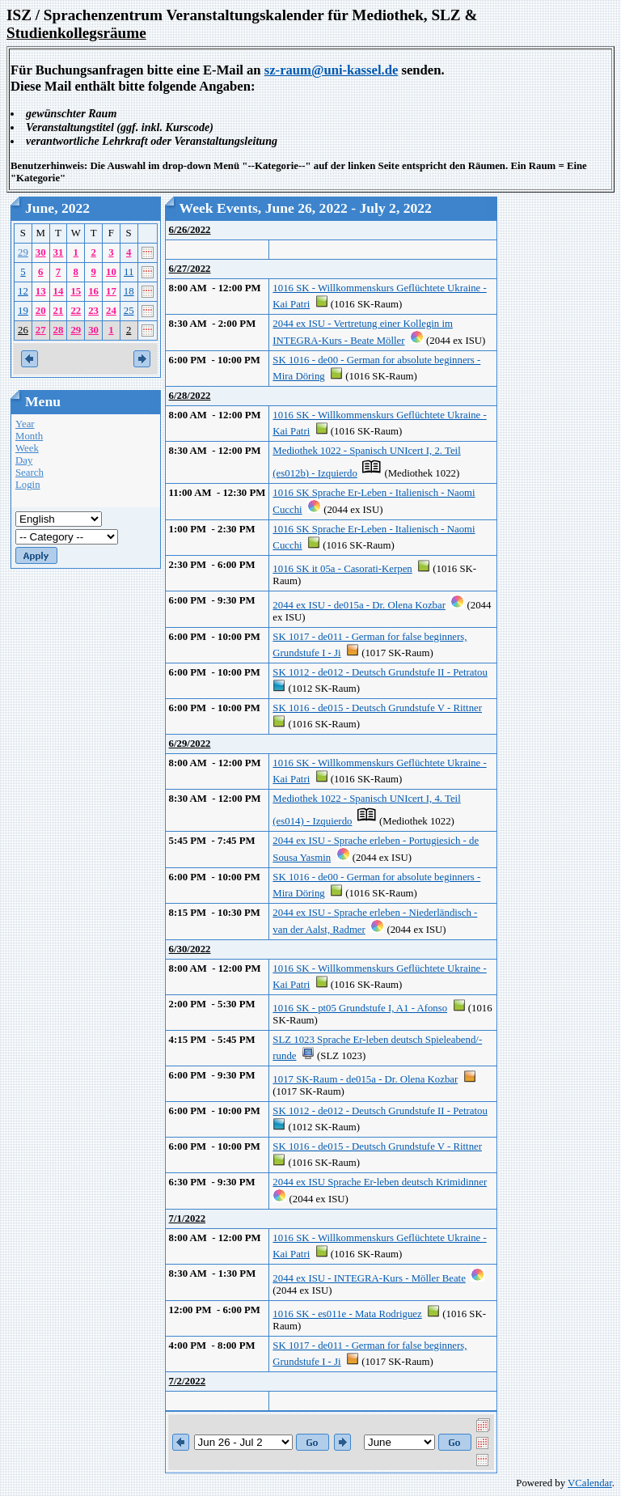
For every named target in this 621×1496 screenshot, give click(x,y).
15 (75, 291)
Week (27, 448)
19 (23, 310)
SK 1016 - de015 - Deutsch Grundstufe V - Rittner (377, 708)
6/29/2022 (190, 743)
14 (58, 291)
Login (27, 484)
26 (23, 330)
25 (129, 310)
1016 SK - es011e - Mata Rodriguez (346, 1314)
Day (23, 460)
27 (41, 330)
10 (111, 272)
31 (58, 252)
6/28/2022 (190, 395)
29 (23, 252)
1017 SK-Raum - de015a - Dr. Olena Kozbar (365, 1079)
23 (93, 310)
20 (41, 310)
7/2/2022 (187, 1381)
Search (29, 472)
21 (58, 310)
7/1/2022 (187, 1218)
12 (23, 291)
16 (93, 291)
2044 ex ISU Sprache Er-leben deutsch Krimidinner (379, 1182)
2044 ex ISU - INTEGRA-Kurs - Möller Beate (368, 1278)
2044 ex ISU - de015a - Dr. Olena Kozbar (359, 605)
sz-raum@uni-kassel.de (331, 70)
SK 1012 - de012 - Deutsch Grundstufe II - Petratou (379, 672)
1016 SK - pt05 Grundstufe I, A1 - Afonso (359, 1008)
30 (41, 252)
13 (41, 291)
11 (128, 272)
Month (29, 436)
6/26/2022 (190, 229)
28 (58, 330)
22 (75, 310)
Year (25, 424)
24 (111, 310)
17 (111, 291)
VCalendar (590, 1483)
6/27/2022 (190, 268)
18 (129, 291)
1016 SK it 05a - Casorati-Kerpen (342, 568)
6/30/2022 (190, 949)
